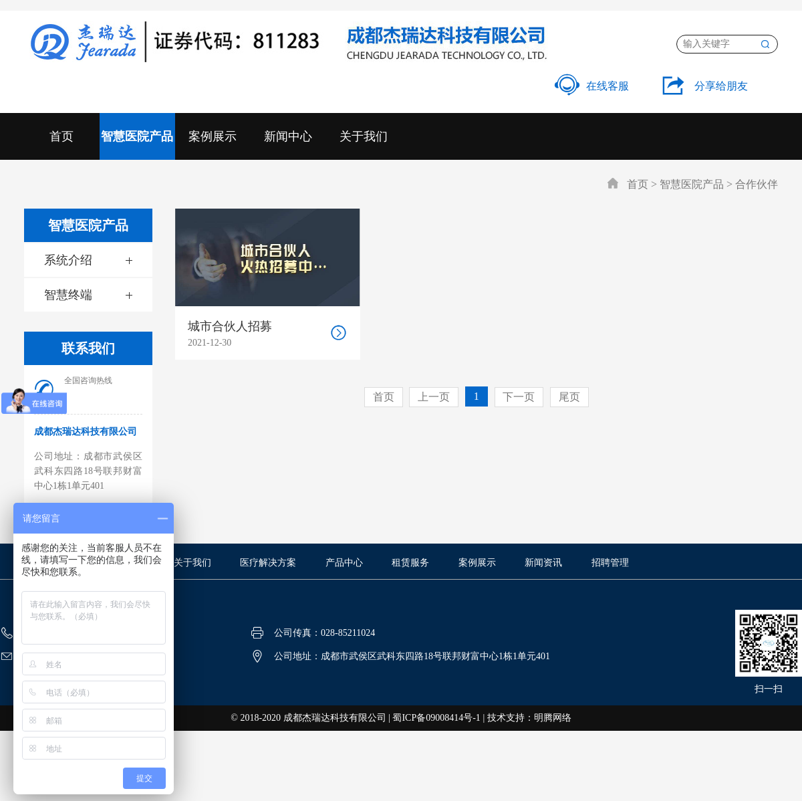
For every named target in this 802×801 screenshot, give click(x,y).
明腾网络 (552, 718)
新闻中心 (288, 136)
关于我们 (364, 136)
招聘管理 (610, 563)
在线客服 (592, 86)
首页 (61, 136)
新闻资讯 (543, 563)
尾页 (570, 397)
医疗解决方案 (268, 563)
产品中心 (344, 563)
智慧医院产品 (137, 136)
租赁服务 (410, 563)
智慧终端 (68, 295)
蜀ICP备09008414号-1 (436, 718)
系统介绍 (68, 260)
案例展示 (212, 136)
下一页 (519, 397)
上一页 (434, 397)
